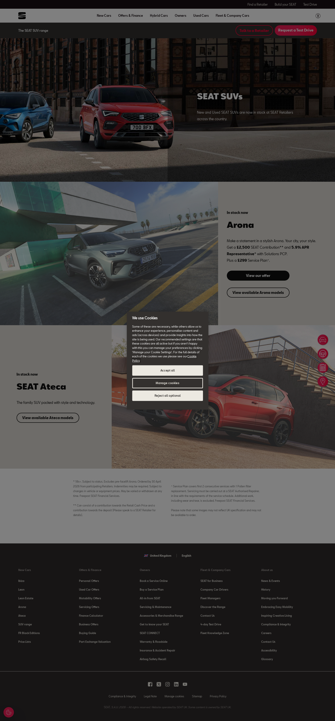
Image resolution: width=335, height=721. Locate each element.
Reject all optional (167, 395)
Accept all (167, 370)
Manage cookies (167, 383)
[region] (167, 360)
